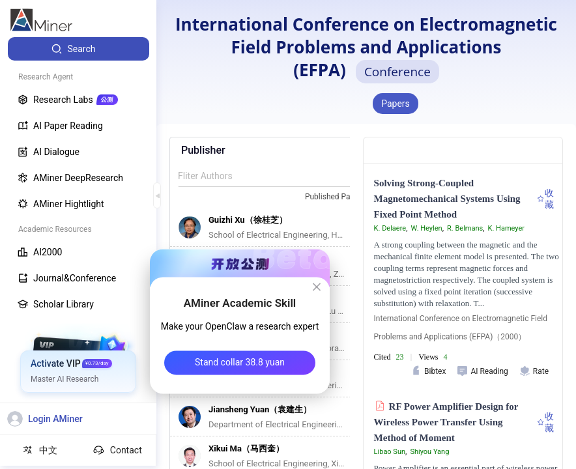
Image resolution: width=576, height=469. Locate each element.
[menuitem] (78, 49)
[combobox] (341, 197)
